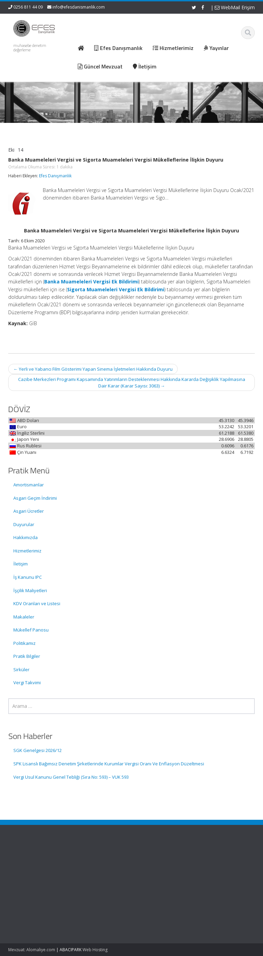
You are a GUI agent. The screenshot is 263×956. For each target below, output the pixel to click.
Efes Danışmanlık (55, 176)
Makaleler (23, 617)
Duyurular (23, 524)
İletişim (20, 564)
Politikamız (24, 643)
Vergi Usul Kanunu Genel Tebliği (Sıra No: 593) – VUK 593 (71, 777)
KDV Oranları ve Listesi (36, 603)
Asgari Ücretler (28, 511)
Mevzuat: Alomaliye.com (31, 950)
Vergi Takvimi (27, 682)
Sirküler (21, 669)
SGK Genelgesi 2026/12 (37, 750)
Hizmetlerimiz (27, 551)
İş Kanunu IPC (27, 577)
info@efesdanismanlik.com (78, 7)
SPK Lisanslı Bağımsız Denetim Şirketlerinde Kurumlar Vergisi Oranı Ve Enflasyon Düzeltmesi (108, 764)
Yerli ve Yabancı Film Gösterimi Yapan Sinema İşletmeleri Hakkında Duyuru (93, 369)
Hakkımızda (25, 537)
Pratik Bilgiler (26, 656)
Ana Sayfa (156, 863)
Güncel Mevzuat (162, 882)
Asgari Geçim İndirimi (35, 498)
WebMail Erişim (235, 7)
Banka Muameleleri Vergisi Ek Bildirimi (91, 281)
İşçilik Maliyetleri (30, 590)
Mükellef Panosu (31, 630)
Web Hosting (95, 950)
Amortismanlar (28, 485)
